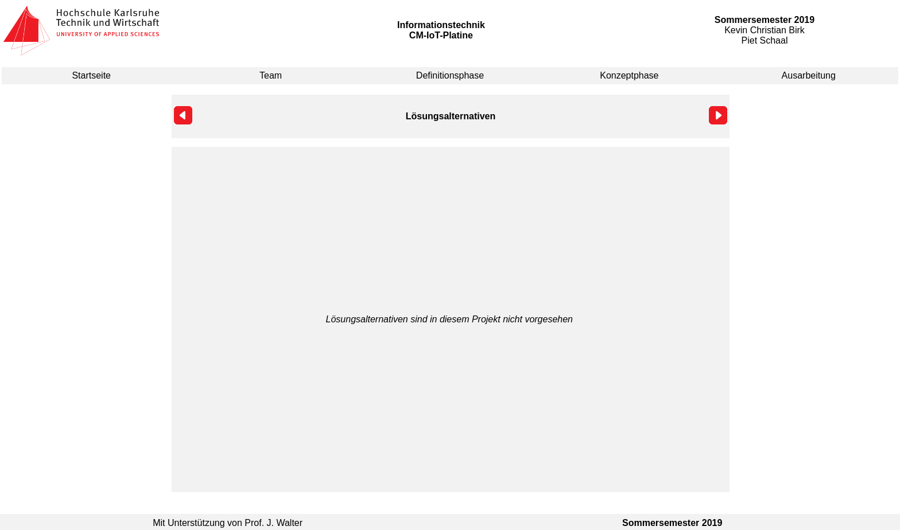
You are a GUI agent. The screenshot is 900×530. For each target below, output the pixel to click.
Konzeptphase (629, 75)
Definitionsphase (450, 75)
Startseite (91, 75)
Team (270, 75)
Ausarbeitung (809, 75)
